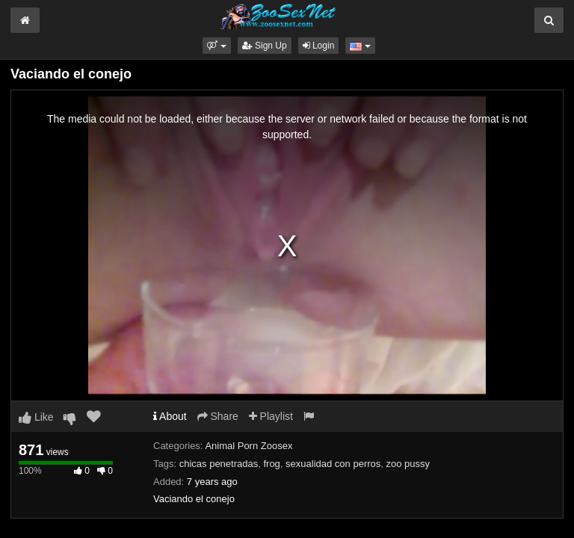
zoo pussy (408, 463)
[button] (216, 45)
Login (319, 45)
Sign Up (264, 45)
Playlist (271, 416)
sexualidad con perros (333, 463)
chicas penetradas (219, 463)
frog (271, 463)
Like (36, 417)
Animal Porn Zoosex (248, 445)
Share (217, 416)
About (170, 416)
